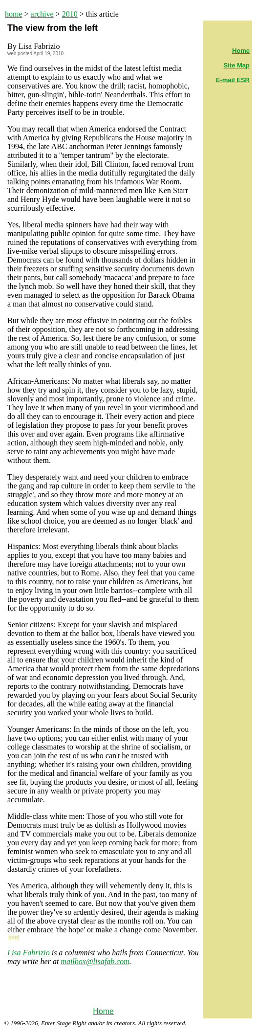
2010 (70, 14)
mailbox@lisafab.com (95, 961)
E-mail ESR (233, 80)
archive (42, 14)
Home (103, 1011)
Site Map (237, 65)
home (13, 14)
